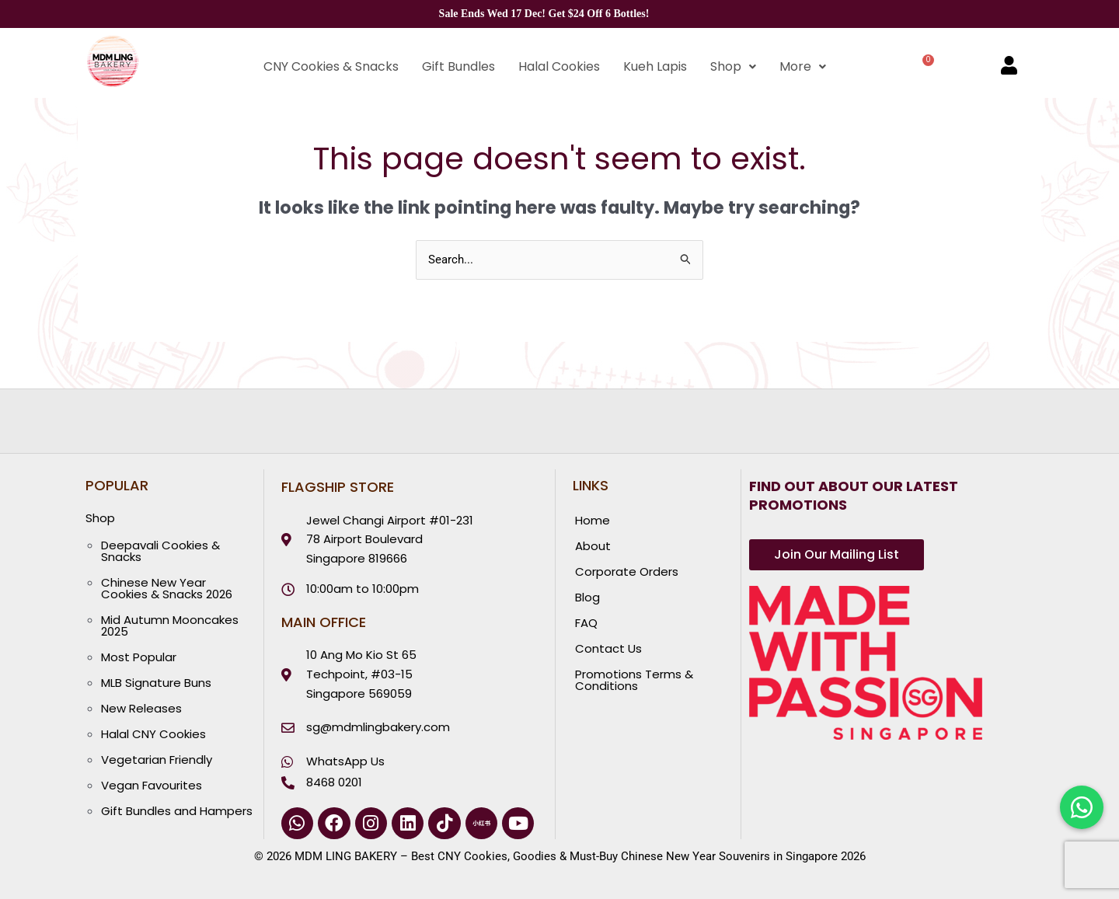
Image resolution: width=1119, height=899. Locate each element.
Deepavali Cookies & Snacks (160, 551)
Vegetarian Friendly (156, 759)
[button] (733, 67)
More (802, 66)
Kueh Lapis (655, 66)
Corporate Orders (626, 571)
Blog (587, 597)
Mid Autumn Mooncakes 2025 (170, 625)
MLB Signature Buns (156, 682)
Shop (733, 66)
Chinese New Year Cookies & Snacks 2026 (166, 588)
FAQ (586, 623)
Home (592, 520)
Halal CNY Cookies (153, 734)
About (593, 546)
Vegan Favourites (151, 785)
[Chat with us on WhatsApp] (1081, 807)
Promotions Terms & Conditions (634, 680)
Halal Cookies (559, 66)
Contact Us (608, 648)
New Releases (141, 708)
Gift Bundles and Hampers (177, 811)
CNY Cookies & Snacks (331, 66)
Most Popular (138, 657)
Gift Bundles (458, 66)
